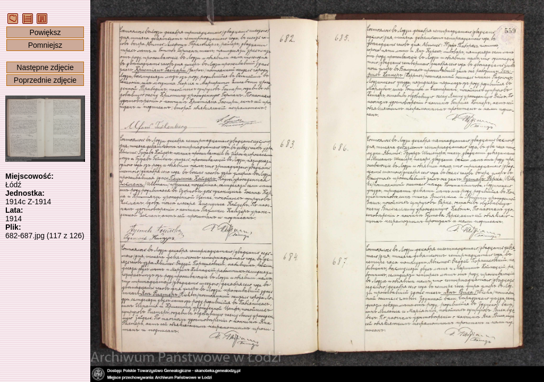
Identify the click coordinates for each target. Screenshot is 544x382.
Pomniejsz (45, 45)
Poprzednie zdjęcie (45, 80)
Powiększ (45, 32)
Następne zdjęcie (44, 67)
